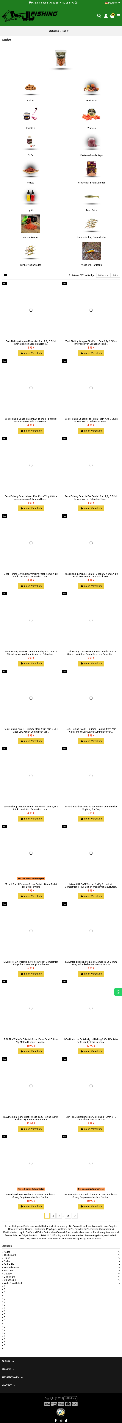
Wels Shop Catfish (13, 1283)
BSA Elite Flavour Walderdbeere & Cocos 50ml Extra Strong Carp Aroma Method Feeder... (91, 1195)
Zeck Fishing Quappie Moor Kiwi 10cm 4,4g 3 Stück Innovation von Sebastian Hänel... (31, 420)
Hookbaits (91, 100)
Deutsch (112, 2)
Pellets (30, 182)
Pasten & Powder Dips (91, 155)
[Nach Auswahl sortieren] (103, 275)
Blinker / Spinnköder (30, 265)
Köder (7, 1252)
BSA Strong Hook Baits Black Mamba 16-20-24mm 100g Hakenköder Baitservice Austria (91, 963)
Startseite (7, 1246)
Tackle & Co (10, 1255)
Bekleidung (9, 1277)
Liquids (30, 210)
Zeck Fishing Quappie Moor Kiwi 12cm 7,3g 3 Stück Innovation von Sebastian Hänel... (31, 497)
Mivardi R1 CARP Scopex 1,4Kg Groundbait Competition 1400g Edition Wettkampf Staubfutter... (91, 885)
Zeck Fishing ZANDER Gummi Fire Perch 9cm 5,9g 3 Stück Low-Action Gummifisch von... (31, 575)
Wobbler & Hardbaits (91, 265)
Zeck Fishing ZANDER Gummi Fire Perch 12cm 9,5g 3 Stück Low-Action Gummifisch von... (31, 808)
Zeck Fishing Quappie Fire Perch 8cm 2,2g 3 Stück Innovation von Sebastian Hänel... (91, 342)
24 (115, 275)
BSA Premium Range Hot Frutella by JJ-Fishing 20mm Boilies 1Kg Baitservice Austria (30, 1118)
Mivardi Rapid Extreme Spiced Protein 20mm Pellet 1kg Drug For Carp (91, 808)
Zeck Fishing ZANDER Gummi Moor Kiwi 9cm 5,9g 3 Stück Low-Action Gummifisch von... (91, 575)
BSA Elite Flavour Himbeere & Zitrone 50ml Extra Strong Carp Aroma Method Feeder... (31, 1195)
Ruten (7, 1258)
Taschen (8, 1270)
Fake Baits (91, 210)
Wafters (91, 128)
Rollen (7, 1261)
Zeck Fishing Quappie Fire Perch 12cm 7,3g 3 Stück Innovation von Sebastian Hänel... (91, 497)
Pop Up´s (30, 128)
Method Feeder (30, 237)
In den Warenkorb (31, 353)
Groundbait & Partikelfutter (91, 182)
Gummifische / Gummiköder (91, 237)
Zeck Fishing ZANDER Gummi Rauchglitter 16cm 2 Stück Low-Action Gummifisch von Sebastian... (31, 653)
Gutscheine (10, 1280)
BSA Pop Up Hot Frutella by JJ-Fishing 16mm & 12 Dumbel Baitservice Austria (91, 1118)
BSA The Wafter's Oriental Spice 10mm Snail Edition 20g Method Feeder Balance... (31, 1040)
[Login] (106, 16)
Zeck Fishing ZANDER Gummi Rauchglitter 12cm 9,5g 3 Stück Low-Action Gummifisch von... (91, 730)
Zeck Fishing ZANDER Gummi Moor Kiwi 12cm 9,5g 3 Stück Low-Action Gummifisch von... (31, 730)
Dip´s (30, 155)
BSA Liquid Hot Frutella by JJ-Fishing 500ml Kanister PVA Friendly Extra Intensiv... (91, 1040)
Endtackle (9, 1264)
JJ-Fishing (70, 1398)
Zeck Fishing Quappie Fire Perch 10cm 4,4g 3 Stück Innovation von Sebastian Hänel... (91, 420)
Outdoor (8, 1273)
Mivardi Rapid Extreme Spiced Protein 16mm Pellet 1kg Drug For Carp (31, 885)
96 (68, 1215)
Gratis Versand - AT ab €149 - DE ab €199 (53, 2)
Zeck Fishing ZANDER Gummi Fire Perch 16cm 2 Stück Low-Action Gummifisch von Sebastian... (91, 653)
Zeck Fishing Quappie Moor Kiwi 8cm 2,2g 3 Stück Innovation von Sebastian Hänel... (31, 342)
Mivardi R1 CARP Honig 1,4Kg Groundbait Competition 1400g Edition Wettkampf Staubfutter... (31, 963)
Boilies (30, 100)
